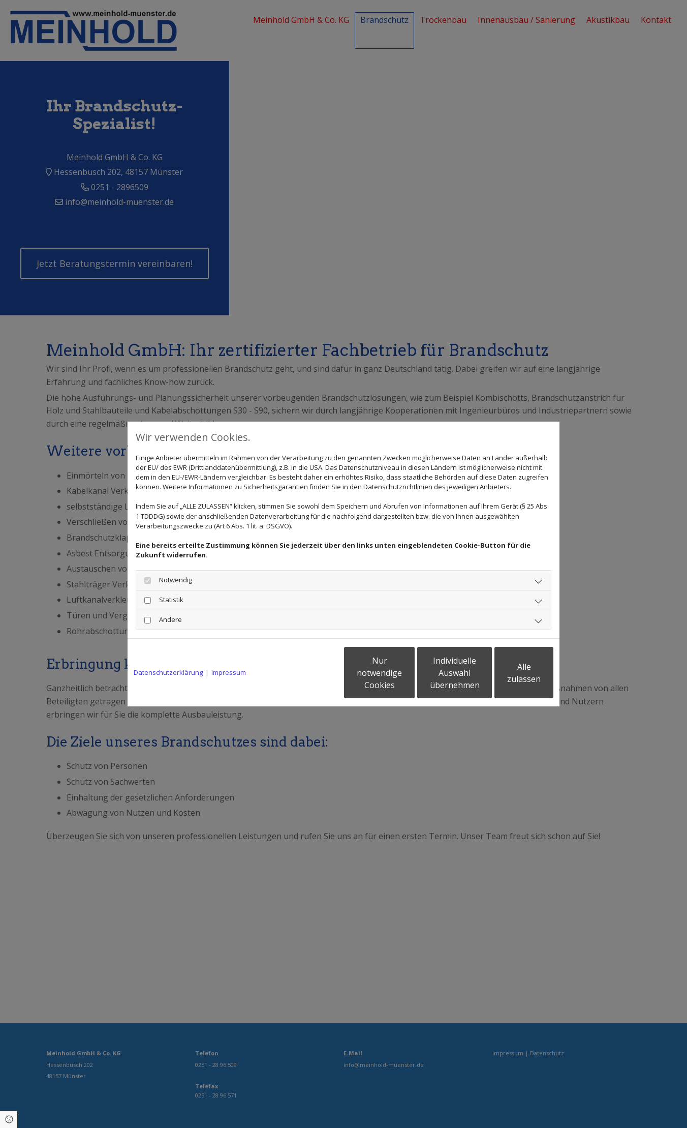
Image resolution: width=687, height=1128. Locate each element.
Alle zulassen (506, 672)
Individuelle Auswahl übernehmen (410, 673)
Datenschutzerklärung (168, 672)
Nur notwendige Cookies (313, 673)
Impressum (228, 672)
